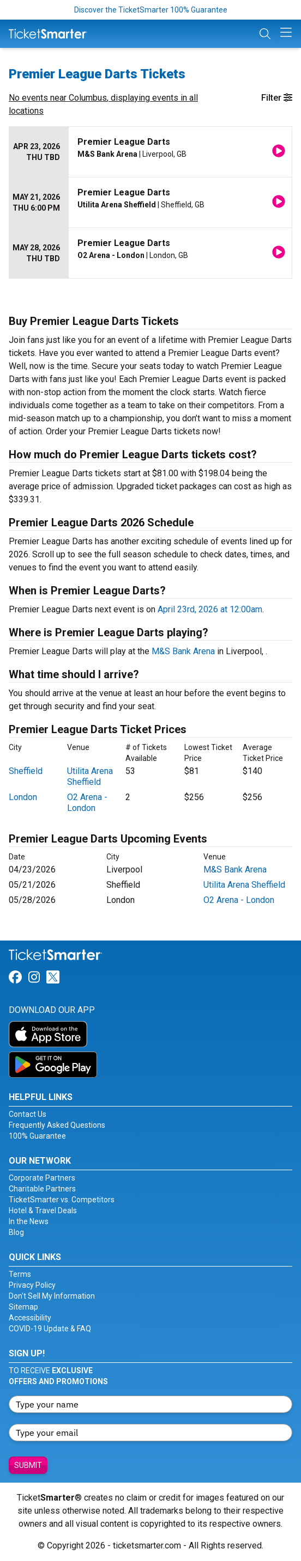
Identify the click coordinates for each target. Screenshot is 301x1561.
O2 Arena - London (87, 802)
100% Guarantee (37, 1136)
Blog (16, 1232)
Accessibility (30, 1317)
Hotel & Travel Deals (43, 1210)
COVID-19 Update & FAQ (50, 1328)
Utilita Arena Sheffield (90, 776)
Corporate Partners (42, 1177)
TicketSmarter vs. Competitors (62, 1199)
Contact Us (27, 1114)
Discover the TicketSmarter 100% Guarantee (150, 9)
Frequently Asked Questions (57, 1125)
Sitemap (23, 1306)
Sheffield (26, 771)
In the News (29, 1221)
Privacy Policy (32, 1285)
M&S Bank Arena (183, 651)
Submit (28, 1465)
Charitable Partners (42, 1188)
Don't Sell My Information (52, 1296)
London (23, 797)
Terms (20, 1274)
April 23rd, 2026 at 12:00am (210, 609)
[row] (150, 152)
